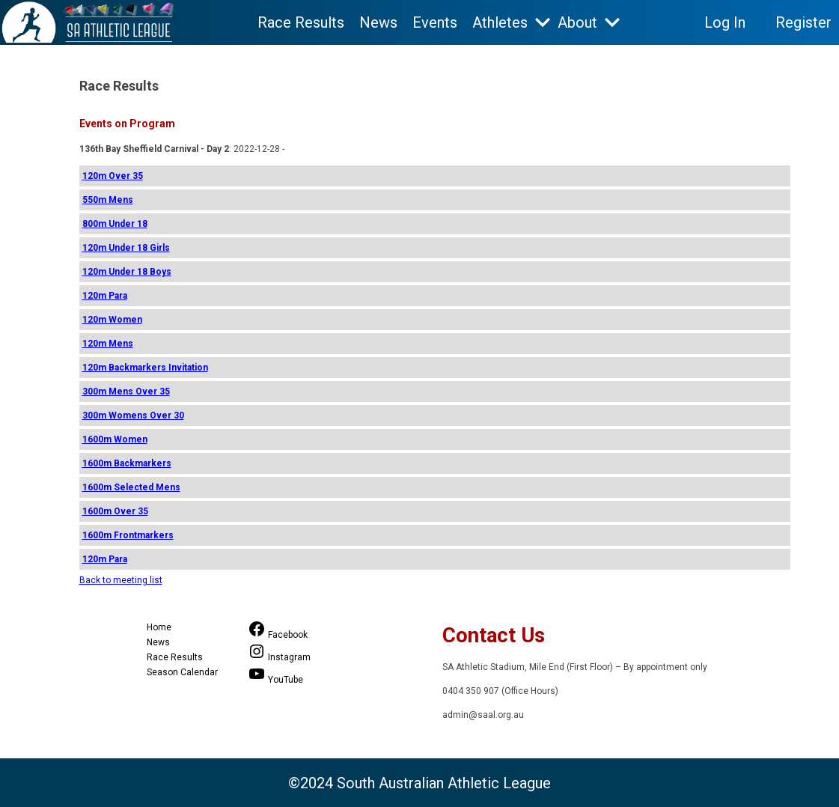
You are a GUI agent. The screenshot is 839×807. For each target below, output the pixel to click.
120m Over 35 (112, 176)
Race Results (300, 22)
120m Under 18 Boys (126, 272)
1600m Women (114, 439)
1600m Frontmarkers (128, 535)
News (378, 22)
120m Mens (107, 343)
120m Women (112, 319)
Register (803, 22)
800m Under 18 (114, 224)
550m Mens (107, 200)
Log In (724, 22)
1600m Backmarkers (126, 463)
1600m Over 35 (115, 511)
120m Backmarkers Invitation (145, 367)
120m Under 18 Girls (126, 248)
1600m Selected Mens (131, 487)
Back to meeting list (120, 580)
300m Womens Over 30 (133, 415)
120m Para (104, 295)
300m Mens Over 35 (126, 391)
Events (434, 22)
